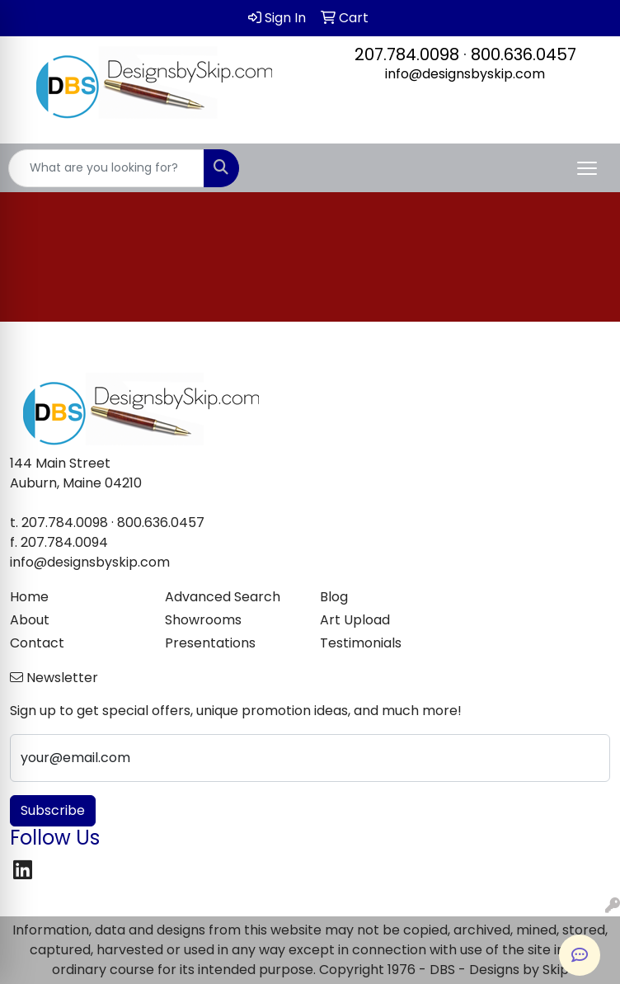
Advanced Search (222, 596)
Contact (37, 642)
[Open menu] (587, 168)
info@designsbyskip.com (465, 73)
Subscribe (53, 810)
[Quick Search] (106, 168)
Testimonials (361, 642)
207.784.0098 (407, 54)
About (29, 619)
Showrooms (203, 619)
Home (29, 596)
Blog (334, 596)
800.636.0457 (523, 54)
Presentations (210, 642)
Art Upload (355, 619)
